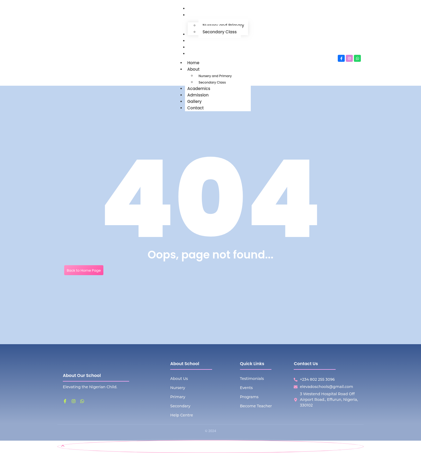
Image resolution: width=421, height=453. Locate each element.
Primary (177, 396)
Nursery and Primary (215, 76)
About (195, 69)
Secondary (180, 406)
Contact (195, 108)
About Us (179, 378)
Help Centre (181, 415)
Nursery (177, 387)
